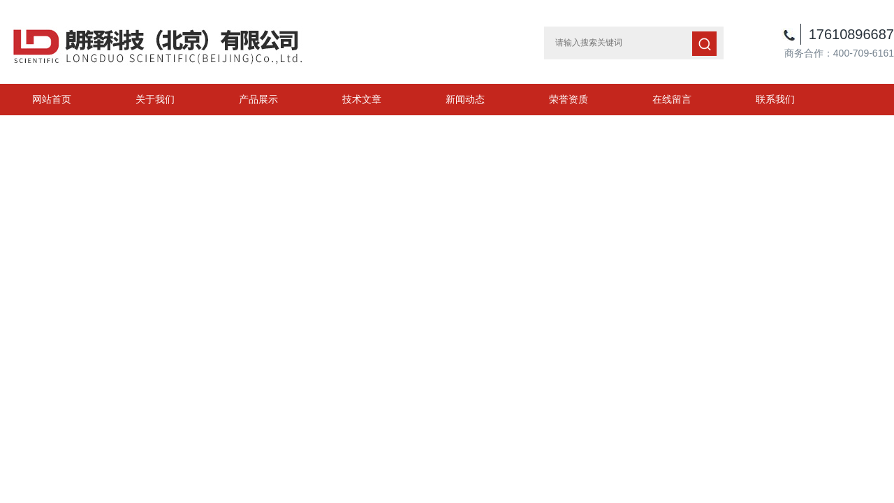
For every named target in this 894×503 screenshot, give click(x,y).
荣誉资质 (568, 99)
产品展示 (258, 99)
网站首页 (51, 99)
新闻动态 (465, 99)
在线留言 (671, 99)
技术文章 (361, 99)
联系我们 (775, 99)
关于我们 (155, 99)
